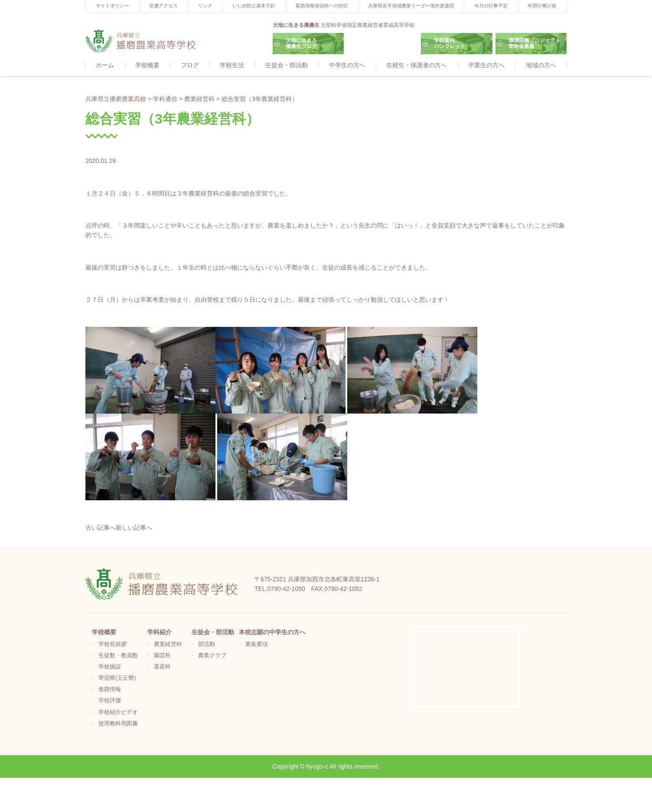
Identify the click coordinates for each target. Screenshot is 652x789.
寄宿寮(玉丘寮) (117, 678)
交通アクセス (163, 5)
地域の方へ (541, 65)
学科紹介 (159, 632)
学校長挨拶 (112, 645)
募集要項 (256, 645)
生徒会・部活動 (286, 65)
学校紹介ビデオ (118, 713)
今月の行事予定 (491, 5)
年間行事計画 (542, 5)
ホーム (105, 65)
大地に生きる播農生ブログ (301, 43)
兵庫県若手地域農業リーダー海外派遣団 (411, 5)
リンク (205, 5)
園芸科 (162, 656)
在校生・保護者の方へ (416, 65)
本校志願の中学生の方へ (272, 632)
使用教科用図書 (118, 724)
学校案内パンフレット (449, 43)
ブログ (190, 65)
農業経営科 (168, 645)
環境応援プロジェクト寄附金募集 (535, 43)
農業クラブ (212, 656)
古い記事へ (100, 528)
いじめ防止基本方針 (253, 5)
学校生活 (232, 65)
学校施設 (109, 667)
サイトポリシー (112, 5)
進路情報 (109, 690)
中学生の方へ (347, 65)
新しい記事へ (134, 528)
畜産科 (162, 667)
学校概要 (147, 65)
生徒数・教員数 (118, 656)
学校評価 (109, 701)
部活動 (206, 645)
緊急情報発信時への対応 (322, 5)
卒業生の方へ (486, 65)
